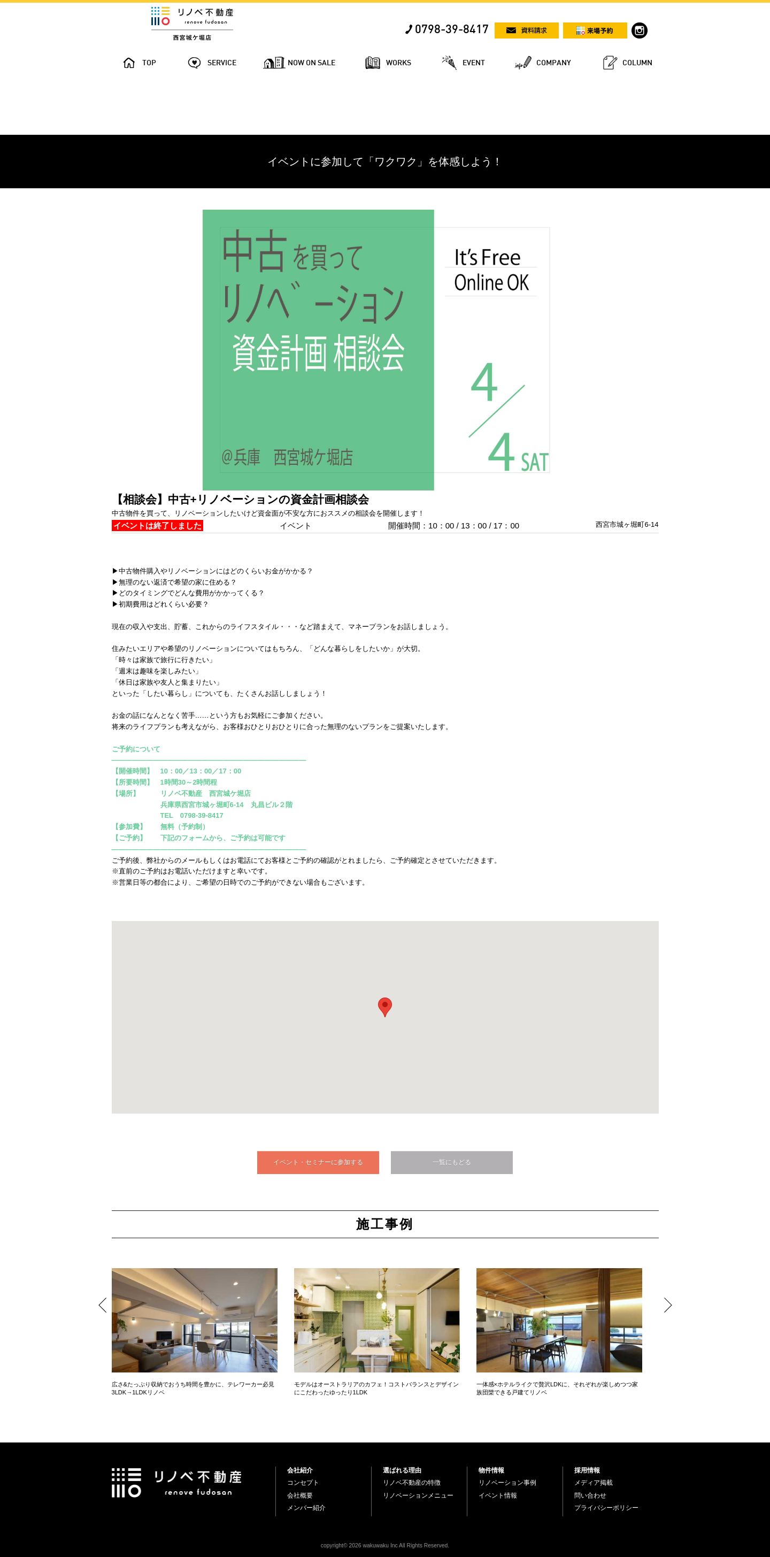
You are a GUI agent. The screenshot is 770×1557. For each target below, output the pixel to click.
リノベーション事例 (507, 1482)
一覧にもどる (452, 1162)
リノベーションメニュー (418, 1495)
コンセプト (303, 1482)
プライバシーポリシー (606, 1508)
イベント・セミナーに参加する (318, 1162)
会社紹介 (300, 1470)
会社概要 (300, 1495)
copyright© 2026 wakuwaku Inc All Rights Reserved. (385, 1545)
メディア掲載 (593, 1482)
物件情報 (491, 1470)
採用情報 (587, 1470)
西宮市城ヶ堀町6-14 (627, 524)
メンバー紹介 (306, 1508)
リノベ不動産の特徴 (412, 1482)
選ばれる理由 (402, 1470)
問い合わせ (590, 1495)
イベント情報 (498, 1495)
